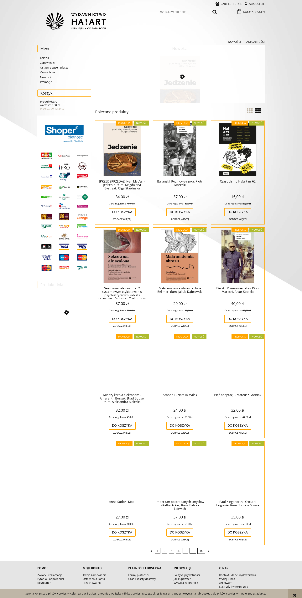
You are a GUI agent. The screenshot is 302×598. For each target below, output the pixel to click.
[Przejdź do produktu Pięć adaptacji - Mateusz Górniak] (64, 329)
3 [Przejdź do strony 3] (171, 551)
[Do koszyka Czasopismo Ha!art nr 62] (237, 212)
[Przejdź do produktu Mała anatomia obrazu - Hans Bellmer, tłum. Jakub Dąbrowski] (180, 256)
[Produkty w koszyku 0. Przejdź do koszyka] (251, 11)
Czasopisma (47, 72)
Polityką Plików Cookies (126, 593)
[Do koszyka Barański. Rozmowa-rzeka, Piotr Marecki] (180, 212)
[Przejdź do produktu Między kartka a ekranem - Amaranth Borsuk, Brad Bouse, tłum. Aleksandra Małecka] (122, 363)
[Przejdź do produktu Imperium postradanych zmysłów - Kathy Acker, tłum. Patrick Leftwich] (180, 470)
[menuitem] (234, 42)
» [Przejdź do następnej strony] (209, 551)
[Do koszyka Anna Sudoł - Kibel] (122, 532)
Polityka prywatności (187, 575)
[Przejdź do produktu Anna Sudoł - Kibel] (122, 470)
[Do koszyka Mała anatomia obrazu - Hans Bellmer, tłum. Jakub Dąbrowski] (180, 319)
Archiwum (225, 583)
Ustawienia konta (94, 579)
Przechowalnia (92, 583)
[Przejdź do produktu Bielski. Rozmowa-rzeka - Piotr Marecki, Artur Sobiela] (238, 256)
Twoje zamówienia (95, 575)
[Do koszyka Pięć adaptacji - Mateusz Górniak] (237, 426)
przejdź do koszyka (52, 108)
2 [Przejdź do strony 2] (164, 551)
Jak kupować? (182, 579)
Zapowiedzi (47, 62)
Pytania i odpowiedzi (50, 579)
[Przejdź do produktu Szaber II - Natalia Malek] (180, 363)
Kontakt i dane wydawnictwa (237, 575)
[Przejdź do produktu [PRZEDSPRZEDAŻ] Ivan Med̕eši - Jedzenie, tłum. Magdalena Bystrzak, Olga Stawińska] (180, 93)
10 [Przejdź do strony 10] (201, 551)
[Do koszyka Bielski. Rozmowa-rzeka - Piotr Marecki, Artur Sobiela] (237, 319)
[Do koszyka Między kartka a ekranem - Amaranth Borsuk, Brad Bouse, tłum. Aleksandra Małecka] (122, 426)
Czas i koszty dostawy (142, 579)
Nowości (45, 77)
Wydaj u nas (227, 579)
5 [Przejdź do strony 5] (185, 551)
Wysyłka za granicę (186, 583)
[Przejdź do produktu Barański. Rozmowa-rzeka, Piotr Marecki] (180, 150)
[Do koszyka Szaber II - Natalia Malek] (180, 426)
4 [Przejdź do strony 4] (179, 551)
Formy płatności (138, 575)
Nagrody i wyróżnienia (233, 586)
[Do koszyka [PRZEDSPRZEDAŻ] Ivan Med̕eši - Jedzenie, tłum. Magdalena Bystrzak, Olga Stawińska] (122, 212)
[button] (122, 219)
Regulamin (44, 583)
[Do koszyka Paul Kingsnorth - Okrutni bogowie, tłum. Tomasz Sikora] (237, 532)
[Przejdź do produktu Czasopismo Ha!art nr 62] (238, 150)
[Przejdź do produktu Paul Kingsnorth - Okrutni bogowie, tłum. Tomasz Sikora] (238, 470)
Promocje (46, 82)
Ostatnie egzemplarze (54, 67)
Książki (44, 58)
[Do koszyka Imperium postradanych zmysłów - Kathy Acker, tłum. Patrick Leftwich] (180, 532)
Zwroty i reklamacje (49, 575)
